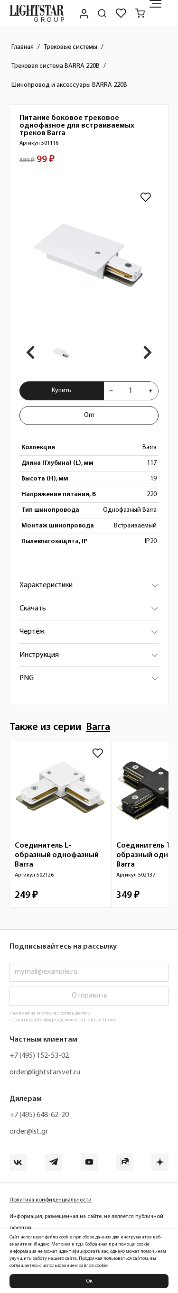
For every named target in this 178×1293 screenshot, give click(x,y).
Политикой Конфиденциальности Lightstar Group (64, 1020)
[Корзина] (140, 13)
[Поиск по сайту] (102, 13)
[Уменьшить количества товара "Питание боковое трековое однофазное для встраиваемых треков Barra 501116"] (111, 391)
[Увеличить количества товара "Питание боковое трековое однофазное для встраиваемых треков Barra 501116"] (150, 391)
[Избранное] (121, 13)
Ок (89, 1281)
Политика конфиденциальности (50, 1200)
